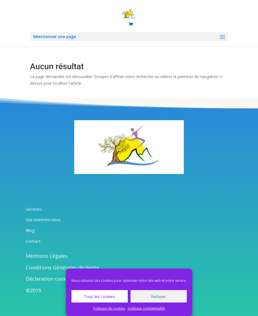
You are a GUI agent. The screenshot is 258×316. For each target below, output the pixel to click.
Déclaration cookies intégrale (61, 278)
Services (34, 209)
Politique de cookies (109, 308)
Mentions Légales (47, 256)
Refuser (158, 296)
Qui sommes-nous (43, 219)
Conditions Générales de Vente (62, 267)
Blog (30, 230)
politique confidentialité (146, 308)
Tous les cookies (99, 296)
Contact (33, 241)
